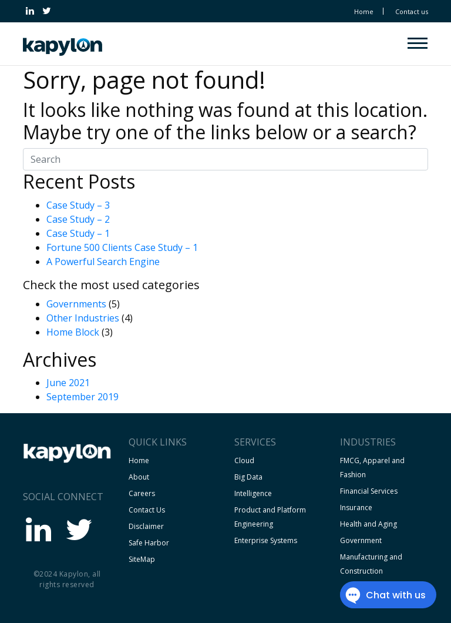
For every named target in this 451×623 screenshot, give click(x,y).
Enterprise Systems (265, 540)
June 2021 (68, 382)
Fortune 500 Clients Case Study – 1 (122, 247)
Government (361, 540)
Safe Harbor (149, 543)
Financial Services (369, 491)
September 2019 (82, 396)
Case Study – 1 (78, 233)
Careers (142, 493)
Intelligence (253, 493)
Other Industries (82, 318)
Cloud (244, 460)
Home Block (72, 332)
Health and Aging (368, 524)
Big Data (248, 477)
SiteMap (142, 559)
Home (363, 11)
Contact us (411, 11)
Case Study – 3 (78, 205)
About (139, 477)
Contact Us (147, 510)
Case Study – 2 (78, 219)
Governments (76, 303)
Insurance (356, 508)
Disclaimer (146, 526)
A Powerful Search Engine (103, 261)
